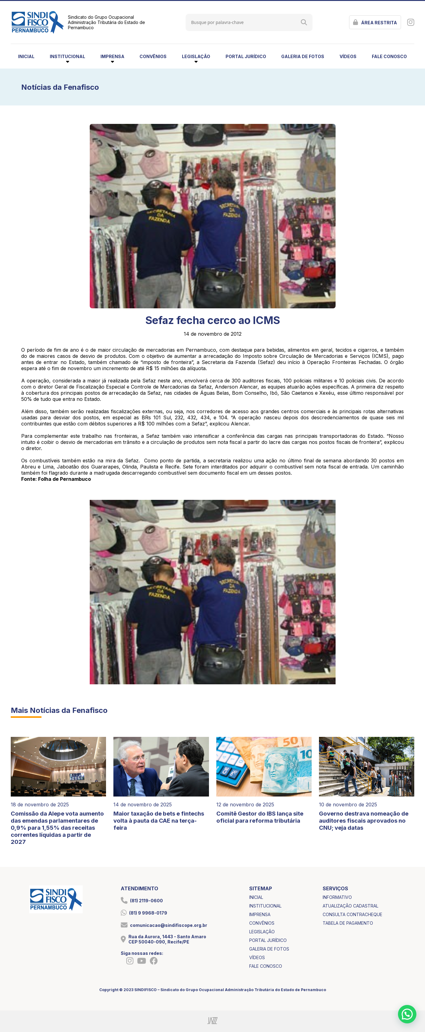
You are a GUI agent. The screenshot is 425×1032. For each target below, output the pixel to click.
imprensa (259, 914)
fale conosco (389, 56)
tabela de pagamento (348, 923)
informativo (337, 897)
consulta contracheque (352, 914)
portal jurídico (246, 56)
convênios (153, 56)
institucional (265, 905)
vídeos (348, 56)
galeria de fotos (302, 56)
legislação (262, 931)
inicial (26, 56)
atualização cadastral (350, 905)
